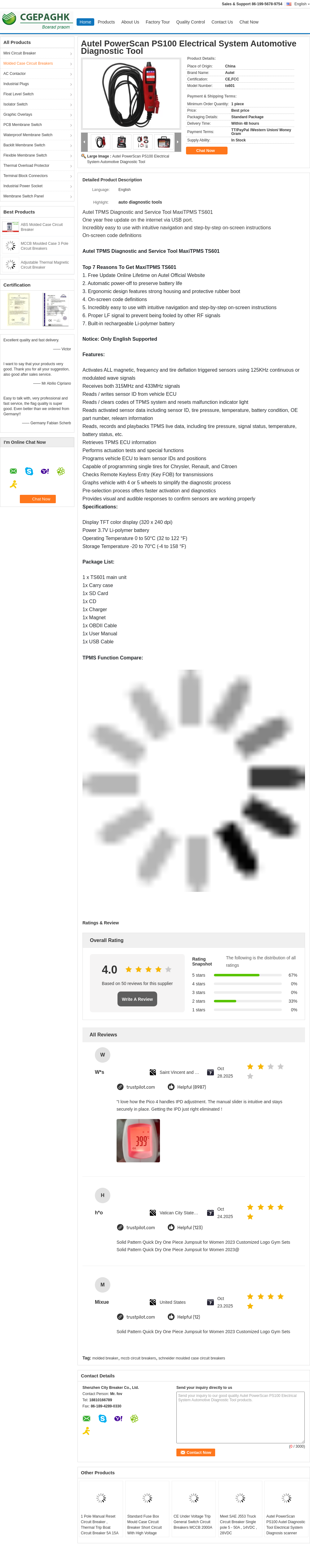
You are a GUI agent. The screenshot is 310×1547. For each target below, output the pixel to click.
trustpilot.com (140, 1087)
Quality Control (190, 21)
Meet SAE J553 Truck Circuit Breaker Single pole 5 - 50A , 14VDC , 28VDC (238, 1524)
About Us (130, 21)
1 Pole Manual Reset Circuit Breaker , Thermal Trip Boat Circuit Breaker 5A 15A (99, 1524)
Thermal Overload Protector (26, 165)
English (302, 4)
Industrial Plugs (16, 84)
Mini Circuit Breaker (19, 53)
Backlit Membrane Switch (24, 145)
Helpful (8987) (191, 1087)
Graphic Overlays (17, 114)
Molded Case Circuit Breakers (28, 63)
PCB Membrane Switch (22, 125)
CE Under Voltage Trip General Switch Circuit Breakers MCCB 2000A (193, 1522)
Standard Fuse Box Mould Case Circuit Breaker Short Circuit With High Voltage (144, 1524)
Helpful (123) (190, 1227)
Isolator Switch (15, 104)
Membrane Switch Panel (23, 196)
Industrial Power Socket (22, 186)
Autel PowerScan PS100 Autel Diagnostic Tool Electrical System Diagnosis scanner (285, 1524)
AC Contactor (14, 73)
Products (106, 21)
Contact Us (222, 21)
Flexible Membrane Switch (25, 155)
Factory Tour (158, 21)
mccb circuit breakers (138, 1358)
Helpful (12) (188, 1317)
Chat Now (248, 22)
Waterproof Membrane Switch (27, 135)
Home (85, 21)
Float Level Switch (18, 94)
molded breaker (105, 1358)
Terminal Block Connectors (25, 176)
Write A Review (137, 999)
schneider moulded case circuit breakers (191, 1358)
